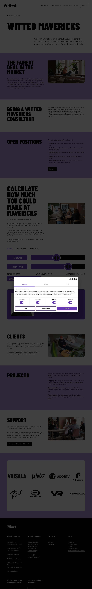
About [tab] (67, 284)
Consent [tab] (24, 284)
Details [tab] (46, 284)
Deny (25, 308)
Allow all (66, 308)
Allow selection (46, 308)
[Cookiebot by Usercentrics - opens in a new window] (70, 279)
